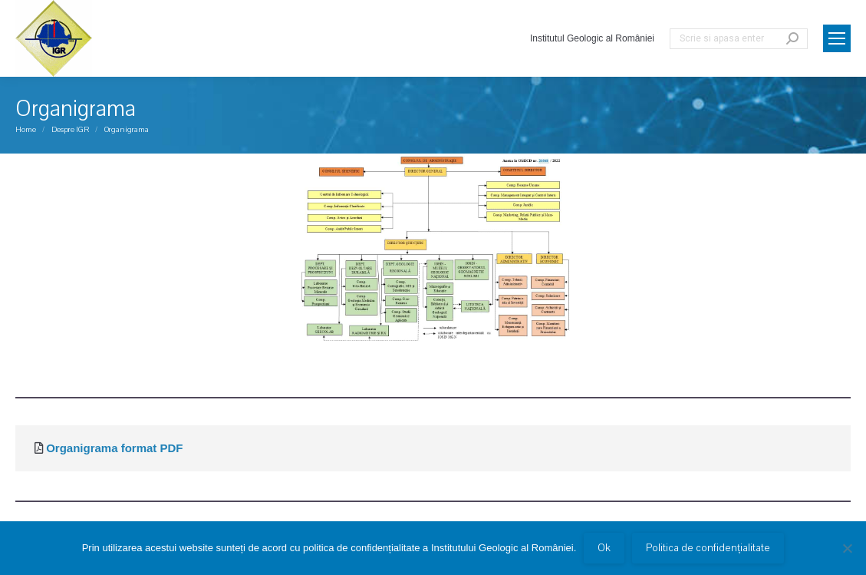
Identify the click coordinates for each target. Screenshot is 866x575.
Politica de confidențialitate (708, 548)
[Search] (739, 38)
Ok (604, 548)
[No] (846, 548)
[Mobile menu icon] (837, 38)
